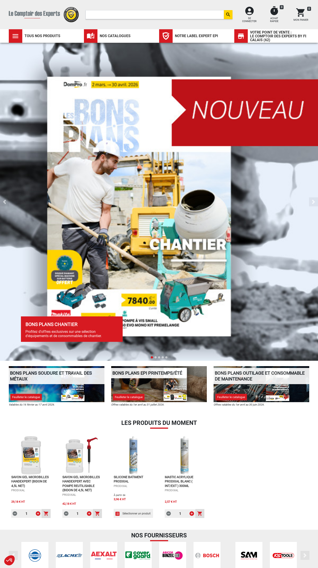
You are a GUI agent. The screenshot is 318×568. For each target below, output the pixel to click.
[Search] (155, 14)
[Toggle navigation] (15, 36)
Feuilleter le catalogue (26, 397)
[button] (4, 201)
